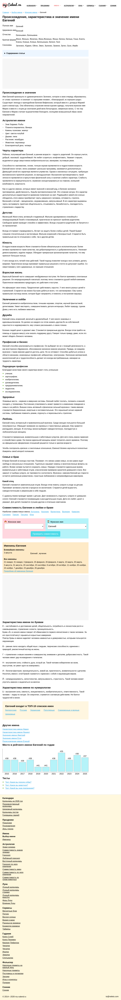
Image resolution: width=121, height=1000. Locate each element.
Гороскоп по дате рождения (9, 865)
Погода (5, 914)
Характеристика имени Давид (15, 729)
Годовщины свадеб (10, 815)
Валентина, (56, 512)
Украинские (35, 710)
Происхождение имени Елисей (16, 741)
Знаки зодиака (8, 847)
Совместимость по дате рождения (12, 873)
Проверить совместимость (45, 534)
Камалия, (76, 512)
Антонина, (35, 512)
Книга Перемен (9, 940)
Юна (32, 515)
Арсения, (45, 512)
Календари (31, 5)
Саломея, (6, 515)
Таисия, (16, 515)
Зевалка (6, 955)
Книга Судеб (7, 937)
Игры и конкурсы (9, 980)
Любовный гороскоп (11, 858)
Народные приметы (11, 970)
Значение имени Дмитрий (13, 735)
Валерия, (66, 512)
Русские (23, 710)
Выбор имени (8, 836)
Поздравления (8, 826)
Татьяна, (24, 515)
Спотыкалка (7, 958)
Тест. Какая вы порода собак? (18, 782)
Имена (56, 5)
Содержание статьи (15, 53)
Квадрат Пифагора (10, 943)
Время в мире (8, 920)
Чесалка (6, 949)
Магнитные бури (9, 911)
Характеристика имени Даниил (16, 732)
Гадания (102, 5)
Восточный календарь (12, 861)
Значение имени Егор (11, 738)
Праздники (45, 5)
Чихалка (6, 946)
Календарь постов (10, 812)
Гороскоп (6, 855)
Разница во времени (11, 923)
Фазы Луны (7, 900)
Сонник (113, 5)
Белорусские (11, 710)
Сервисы (90, 5)
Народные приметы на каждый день (12, 966)
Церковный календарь (12, 809)
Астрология (69, 5)
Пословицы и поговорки (12, 974)
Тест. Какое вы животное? (16, 785)
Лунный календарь (10, 887)
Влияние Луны (8, 903)
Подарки (6, 983)
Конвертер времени (11, 926)
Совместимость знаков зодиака (12, 851)
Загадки (5, 977)
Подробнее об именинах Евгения (18, 571)
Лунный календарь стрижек (10, 891)
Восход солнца (9, 917)
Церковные (10, 714)
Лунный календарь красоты (10, 896)
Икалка (5, 952)
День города (7, 829)
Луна (80, 5)
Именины (6, 840)
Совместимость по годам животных (10, 878)
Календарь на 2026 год (12, 801)
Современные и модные (68, 710)
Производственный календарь (10, 805)
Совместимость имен (11, 869)
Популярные (49, 710)
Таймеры (6, 929)
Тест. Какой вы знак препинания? (19, 788)
